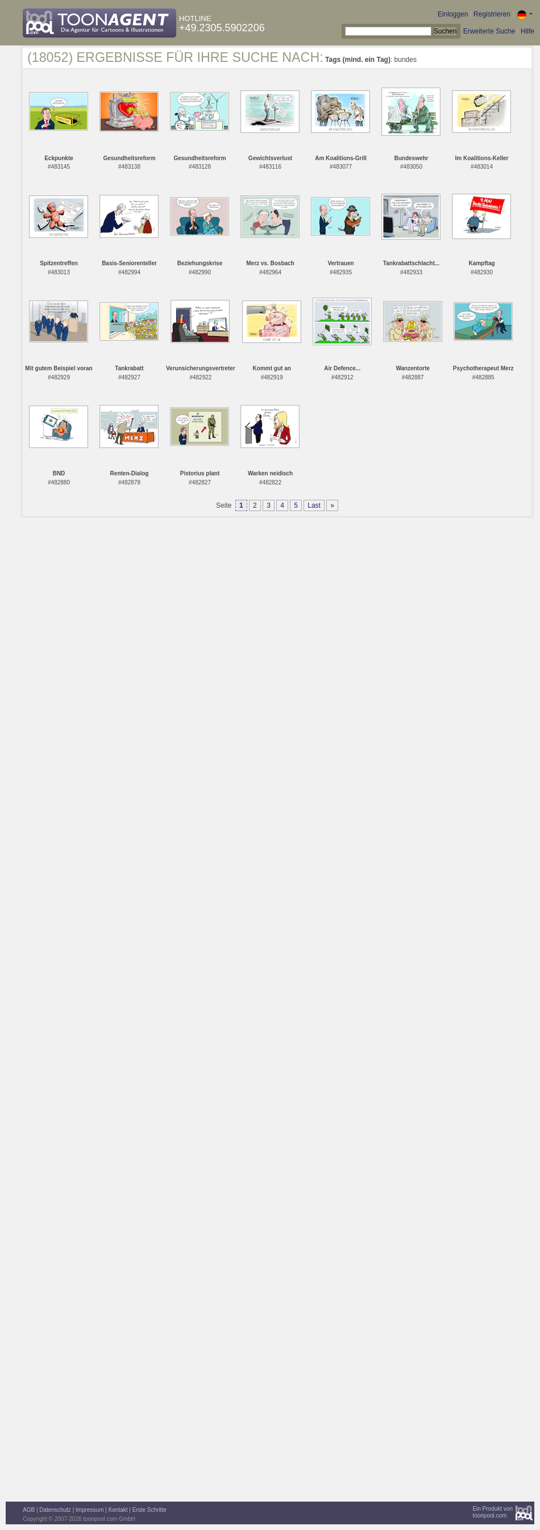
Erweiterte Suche (489, 31)
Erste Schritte (149, 1510)
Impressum (89, 1510)
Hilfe (527, 31)
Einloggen (453, 14)
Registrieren (491, 14)
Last (314, 505)
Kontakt (118, 1510)
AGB (29, 1510)
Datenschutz (55, 1510)
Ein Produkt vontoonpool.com (492, 1512)
